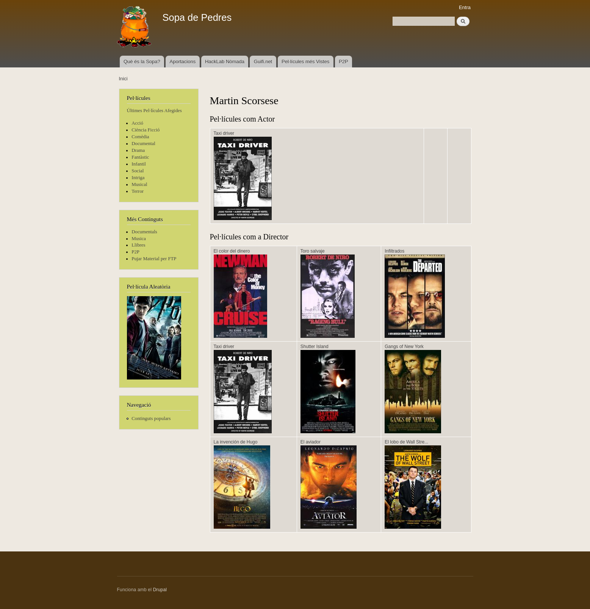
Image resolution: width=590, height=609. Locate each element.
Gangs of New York (404, 346)
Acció (137, 123)
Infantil (138, 164)
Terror (137, 191)
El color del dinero (232, 251)
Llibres (138, 245)
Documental (143, 143)
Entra (465, 7)
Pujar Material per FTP (153, 258)
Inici (123, 78)
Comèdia (140, 136)
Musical (139, 184)
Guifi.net (263, 61)
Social (137, 170)
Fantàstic (140, 157)
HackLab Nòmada (224, 61)
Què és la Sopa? (142, 61)
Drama (138, 150)
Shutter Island (314, 346)
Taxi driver (224, 133)
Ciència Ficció (145, 130)
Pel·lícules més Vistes (305, 61)
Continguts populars (151, 418)
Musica (138, 238)
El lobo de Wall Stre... (406, 442)
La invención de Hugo (236, 442)
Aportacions (183, 61)
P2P (343, 61)
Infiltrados (394, 251)
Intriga (137, 177)
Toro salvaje (312, 251)
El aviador (310, 442)
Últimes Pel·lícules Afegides (154, 110)
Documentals (144, 231)
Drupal (160, 589)
